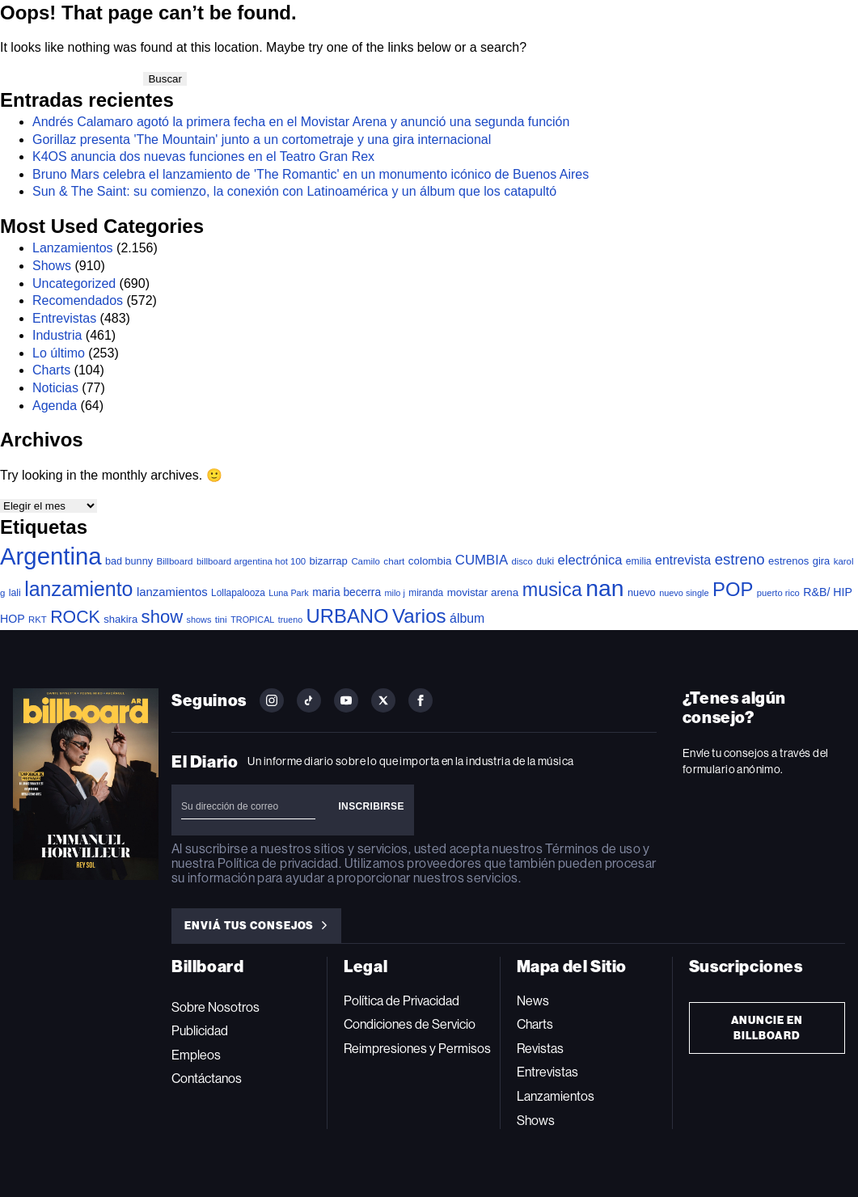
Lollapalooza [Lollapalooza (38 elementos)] (238, 592)
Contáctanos (206, 1078)
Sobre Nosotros (215, 1007)
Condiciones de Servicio (409, 1024)
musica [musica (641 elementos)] (552, 589)
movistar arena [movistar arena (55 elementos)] (483, 592)
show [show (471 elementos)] (163, 617)
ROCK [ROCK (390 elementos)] (75, 617)
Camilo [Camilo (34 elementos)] (365, 561)
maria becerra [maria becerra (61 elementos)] (346, 592)
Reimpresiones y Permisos (417, 1048)
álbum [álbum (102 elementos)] (467, 618)
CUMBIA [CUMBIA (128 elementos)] (481, 560)
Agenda (54, 405)
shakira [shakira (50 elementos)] (120, 619)
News (533, 1001)
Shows (51, 266)
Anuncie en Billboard (767, 1028)
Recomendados (77, 300)
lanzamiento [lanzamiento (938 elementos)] (78, 588)
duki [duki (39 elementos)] (545, 561)
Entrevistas (64, 318)
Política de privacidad (278, 863)
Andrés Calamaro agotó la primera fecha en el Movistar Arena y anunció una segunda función (300, 122)
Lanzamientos (72, 248)
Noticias (55, 388)
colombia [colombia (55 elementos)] (430, 561)
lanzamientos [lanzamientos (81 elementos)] (172, 592)
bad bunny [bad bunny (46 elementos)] (129, 561)
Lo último (58, 353)
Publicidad (199, 1030)
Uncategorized (74, 283)
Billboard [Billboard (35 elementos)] (174, 561)
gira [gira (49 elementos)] (822, 561)
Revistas (540, 1048)
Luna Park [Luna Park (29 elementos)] (288, 593)
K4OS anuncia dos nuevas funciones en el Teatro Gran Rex (203, 156)
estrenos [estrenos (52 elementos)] (788, 561)
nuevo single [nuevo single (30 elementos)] (683, 593)
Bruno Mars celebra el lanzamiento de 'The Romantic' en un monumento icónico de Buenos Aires (310, 174)
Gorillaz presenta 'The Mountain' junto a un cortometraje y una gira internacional (261, 139)
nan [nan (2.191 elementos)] (604, 588)
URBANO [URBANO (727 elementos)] (347, 616)
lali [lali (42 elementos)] (15, 592)
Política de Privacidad (401, 1001)
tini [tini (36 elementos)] (221, 619)
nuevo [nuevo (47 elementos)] (642, 592)
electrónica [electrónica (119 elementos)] (590, 559)
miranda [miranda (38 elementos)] (425, 592)
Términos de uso (592, 849)
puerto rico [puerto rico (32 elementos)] (778, 593)
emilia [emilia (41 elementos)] (639, 561)
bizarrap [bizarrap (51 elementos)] (329, 561)
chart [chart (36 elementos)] (393, 561)
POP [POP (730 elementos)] (732, 589)
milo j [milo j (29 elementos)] (395, 593)
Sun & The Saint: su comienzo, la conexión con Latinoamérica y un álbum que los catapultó (294, 191)
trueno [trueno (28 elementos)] (290, 619)
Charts (51, 370)
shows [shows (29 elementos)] (199, 619)
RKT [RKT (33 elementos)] (37, 619)
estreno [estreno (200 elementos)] (740, 559)
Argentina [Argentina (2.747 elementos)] (51, 556)
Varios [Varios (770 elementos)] (419, 616)
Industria (57, 335)
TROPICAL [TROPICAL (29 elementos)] (252, 619)
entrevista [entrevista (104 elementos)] (683, 560)
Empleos (196, 1055)
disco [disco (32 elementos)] (522, 561)
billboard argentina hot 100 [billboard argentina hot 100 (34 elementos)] (251, 561)
